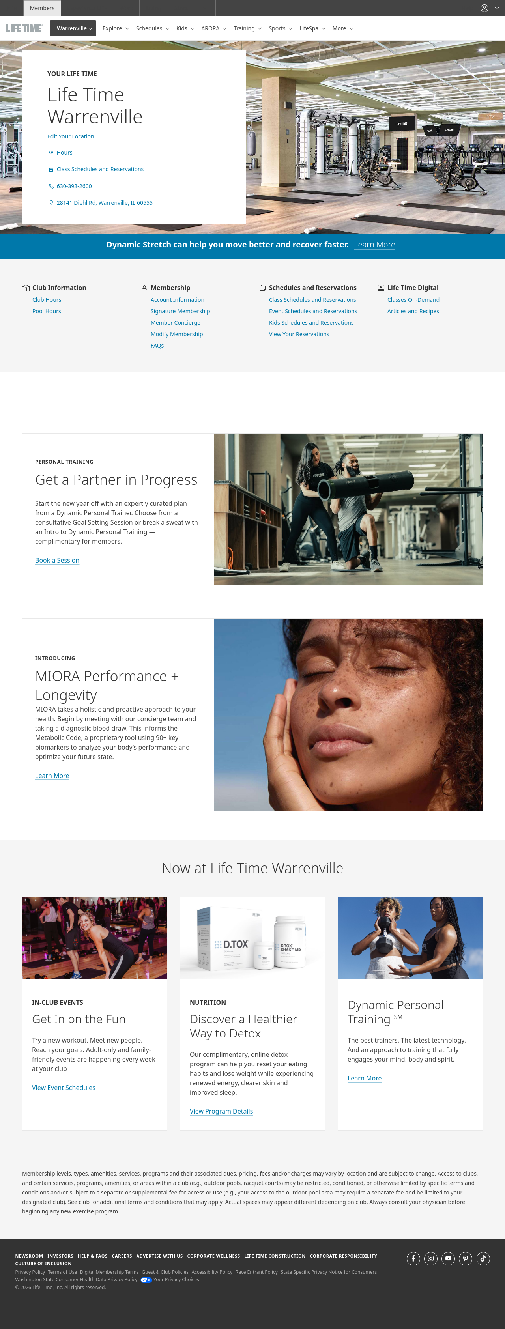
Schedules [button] (150, 28)
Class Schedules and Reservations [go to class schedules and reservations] (312, 299)
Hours (60, 152)
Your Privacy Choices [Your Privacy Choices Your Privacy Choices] (169, 1279)
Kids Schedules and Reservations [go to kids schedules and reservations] (311, 322)
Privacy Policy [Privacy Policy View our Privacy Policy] (30, 1272)
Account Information (177, 299)
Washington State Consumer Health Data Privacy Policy (76, 1279)
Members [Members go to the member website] (42, 8)
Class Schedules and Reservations (95, 169)
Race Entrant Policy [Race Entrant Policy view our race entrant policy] (257, 1272)
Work (126, 8)
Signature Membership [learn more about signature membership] (180, 311)
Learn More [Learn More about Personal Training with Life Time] (365, 1078)
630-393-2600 (69, 186)
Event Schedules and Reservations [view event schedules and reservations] (313, 311)
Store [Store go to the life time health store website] (181, 8)
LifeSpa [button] (309, 28)
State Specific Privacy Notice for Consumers (329, 1272)
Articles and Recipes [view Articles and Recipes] (413, 311)
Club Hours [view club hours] (46, 299)
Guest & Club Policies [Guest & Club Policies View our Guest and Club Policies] (165, 1272)
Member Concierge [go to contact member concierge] (175, 322)
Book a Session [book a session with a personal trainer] (57, 560)
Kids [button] (182, 28)
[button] (490, 8)
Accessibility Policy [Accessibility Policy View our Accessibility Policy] (212, 1272)
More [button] (340, 28)
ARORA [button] (211, 28)
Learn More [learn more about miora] (52, 775)
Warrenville (72, 28)
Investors (60, 1256)
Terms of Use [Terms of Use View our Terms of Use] (62, 1272)
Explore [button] (113, 28)
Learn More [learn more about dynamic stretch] (374, 244)
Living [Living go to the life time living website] (153, 8)
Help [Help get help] (468, 8)
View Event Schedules (63, 1087)
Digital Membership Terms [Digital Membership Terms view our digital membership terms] (109, 1272)
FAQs (157, 345)
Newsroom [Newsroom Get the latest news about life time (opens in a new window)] (29, 1256)
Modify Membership (177, 334)
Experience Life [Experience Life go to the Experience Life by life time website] (87, 8)
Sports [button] (278, 28)
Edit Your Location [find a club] (70, 136)
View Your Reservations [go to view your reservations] (299, 334)
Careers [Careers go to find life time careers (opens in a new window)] (122, 1256)
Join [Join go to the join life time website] (11, 8)
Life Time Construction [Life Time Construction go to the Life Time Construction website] (274, 1256)
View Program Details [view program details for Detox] (221, 1111)
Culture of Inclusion (43, 1263)
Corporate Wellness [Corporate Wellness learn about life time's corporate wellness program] (213, 1256)
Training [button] (245, 28)
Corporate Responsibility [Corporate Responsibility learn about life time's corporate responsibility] (343, 1256)
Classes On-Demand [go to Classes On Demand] (413, 299)
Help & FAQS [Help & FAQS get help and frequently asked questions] (93, 1256)
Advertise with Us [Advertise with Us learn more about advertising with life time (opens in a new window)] (160, 1256)
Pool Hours (46, 311)
